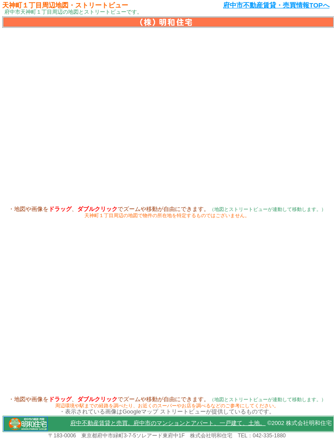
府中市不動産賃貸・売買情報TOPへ (276, 5)
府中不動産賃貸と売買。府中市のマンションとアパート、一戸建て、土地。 (168, 423)
